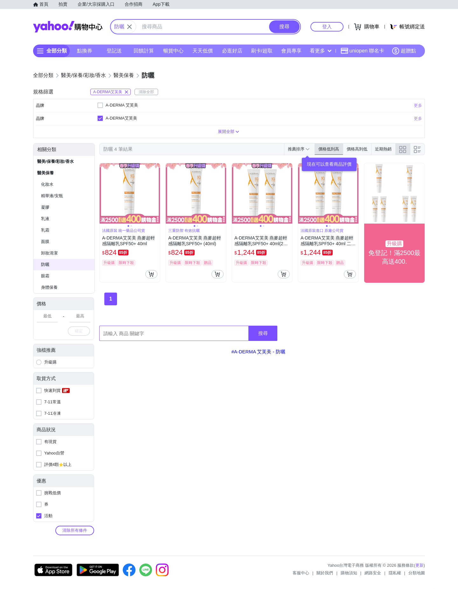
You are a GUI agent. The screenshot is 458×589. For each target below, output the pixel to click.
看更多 (320, 50)
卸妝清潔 (49, 253)
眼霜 (45, 276)
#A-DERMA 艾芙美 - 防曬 (258, 351)
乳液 (45, 218)
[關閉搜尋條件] (129, 27)
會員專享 (291, 50)
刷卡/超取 (262, 50)
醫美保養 (45, 172)
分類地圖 (416, 573)
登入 (327, 26)
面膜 (45, 241)
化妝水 (47, 184)
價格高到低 (357, 149)
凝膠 (45, 207)
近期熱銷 (383, 149)
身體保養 (49, 287)
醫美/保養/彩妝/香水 (55, 161)
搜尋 (263, 333)
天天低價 (202, 50)
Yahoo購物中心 (67, 26)
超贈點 (404, 51)
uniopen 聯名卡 (362, 51)
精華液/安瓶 (52, 195)
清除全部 (146, 92)
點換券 (84, 50)
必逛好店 (232, 50)
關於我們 (324, 573)
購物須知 (349, 573)
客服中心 (301, 573)
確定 (79, 331)
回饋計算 (144, 50)
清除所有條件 (74, 530)
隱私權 (395, 573)
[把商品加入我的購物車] (151, 274)
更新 (419, 565)
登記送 (114, 50)
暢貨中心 (173, 50)
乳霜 (45, 230)
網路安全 (372, 573)
